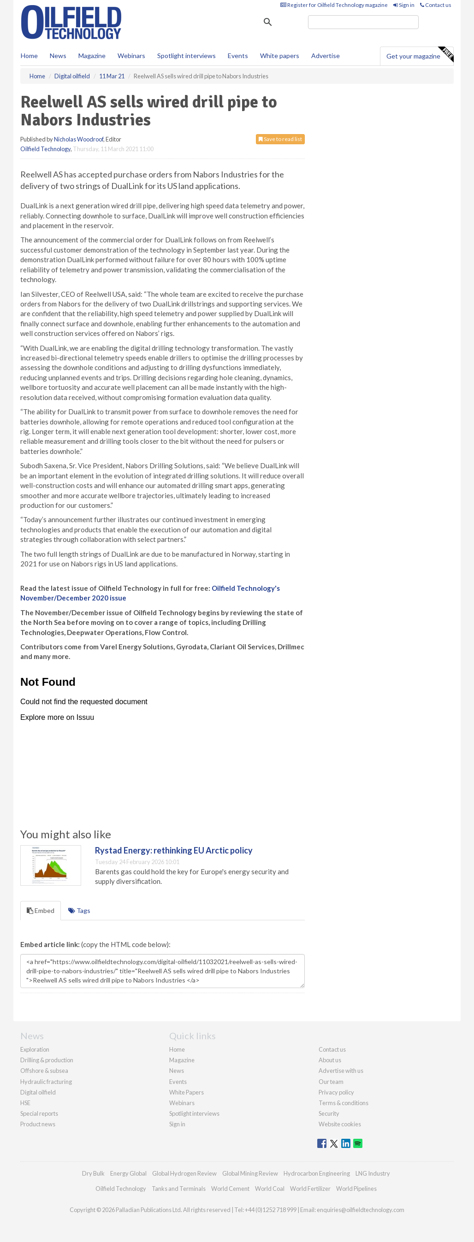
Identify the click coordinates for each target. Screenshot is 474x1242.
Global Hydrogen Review (184, 1173)
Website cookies (340, 1124)
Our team (331, 1081)
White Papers (186, 1092)
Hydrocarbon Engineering (317, 1173)
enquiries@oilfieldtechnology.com (360, 1209)
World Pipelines (356, 1188)
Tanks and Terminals (179, 1188)
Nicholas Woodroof (78, 139)
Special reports (39, 1113)
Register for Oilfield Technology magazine (334, 5)
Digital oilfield (38, 1092)
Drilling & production (46, 1060)
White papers (279, 55)
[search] (363, 22)
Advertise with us (341, 1070)
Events (238, 55)
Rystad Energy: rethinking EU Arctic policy (174, 850)
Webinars (131, 55)
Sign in (404, 5)
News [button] (58, 55)
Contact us (435, 5)
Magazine (92, 55)
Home (29, 55)
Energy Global (128, 1173)
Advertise (325, 55)
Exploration (34, 1049)
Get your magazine (419, 55)
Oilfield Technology (45, 149)
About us (330, 1060)
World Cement (230, 1188)
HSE (25, 1103)
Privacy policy (336, 1092)
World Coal (269, 1188)
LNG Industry (373, 1173)
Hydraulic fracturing (46, 1081)
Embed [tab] (40, 910)
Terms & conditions (343, 1103)
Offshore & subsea (44, 1070)
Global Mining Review (250, 1173)
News (176, 1070)
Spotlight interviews (186, 55)
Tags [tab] (79, 910)
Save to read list (280, 138)
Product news (37, 1124)
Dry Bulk (93, 1173)
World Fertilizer (310, 1188)
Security (329, 1113)
